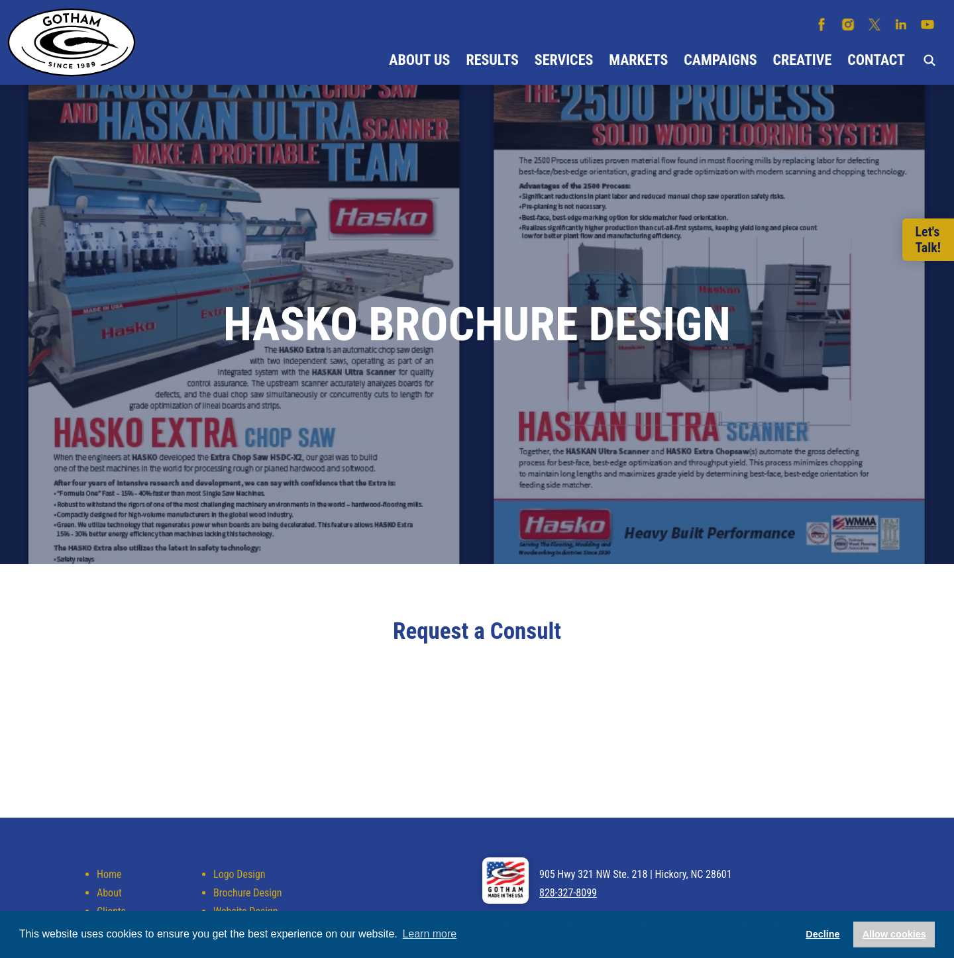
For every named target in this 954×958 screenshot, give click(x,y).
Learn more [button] (429, 933)
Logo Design (239, 874)
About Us (419, 60)
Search (929, 60)
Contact (876, 60)
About (109, 892)
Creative (802, 60)
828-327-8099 (568, 892)
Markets (638, 60)
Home (109, 874)
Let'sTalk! (928, 240)
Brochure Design (247, 892)
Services (564, 60)
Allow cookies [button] (894, 934)
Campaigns (720, 60)
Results (492, 60)
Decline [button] (822, 934)
